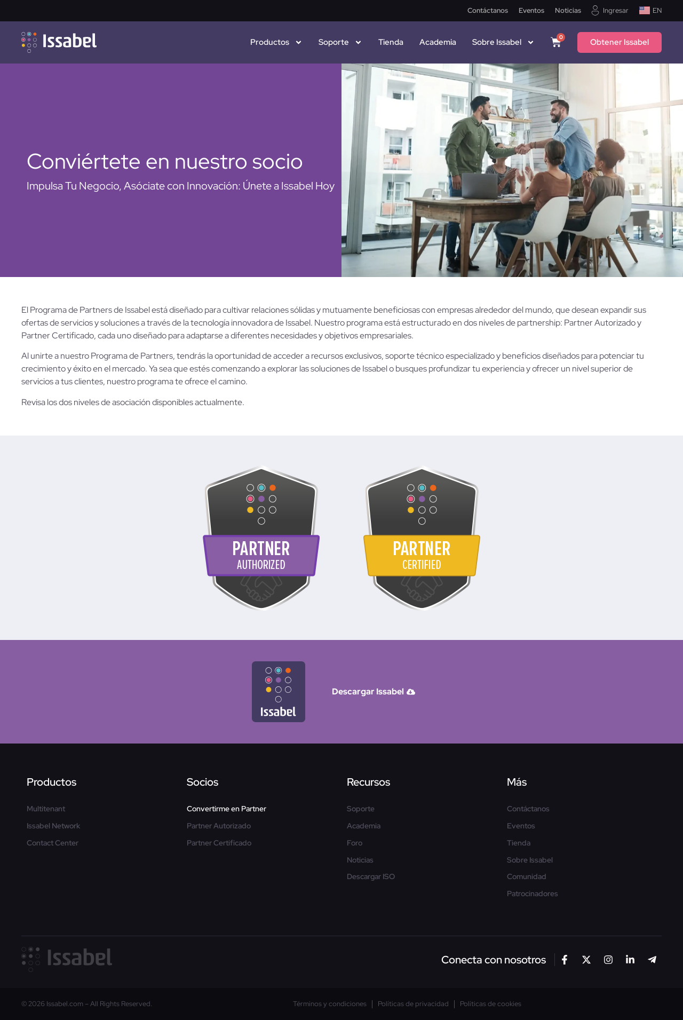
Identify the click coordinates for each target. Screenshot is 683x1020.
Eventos (531, 10)
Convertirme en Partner (226, 808)
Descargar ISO (371, 876)
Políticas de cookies (490, 1004)
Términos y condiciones (330, 1004)
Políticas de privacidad (413, 1004)
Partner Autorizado (219, 826)
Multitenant (46, 808)
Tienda (390, 42)
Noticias (568, 10)
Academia (437, 42)
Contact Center (52, 843)
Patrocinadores (532, 893)
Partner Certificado (219, 843)
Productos (276, 42)
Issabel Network (53, 826)
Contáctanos (487, 10)
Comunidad (526, 876)
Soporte (340, 42)
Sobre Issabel (503, 42)
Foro (354, 843)
